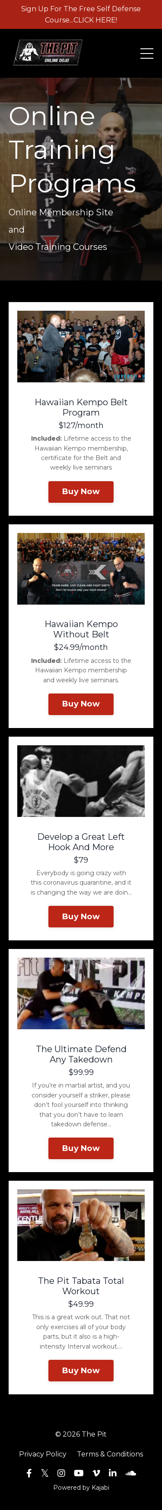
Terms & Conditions (110, 1454)
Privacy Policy (43, 1454)
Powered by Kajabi (81, 1487)
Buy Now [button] (81, 491)
